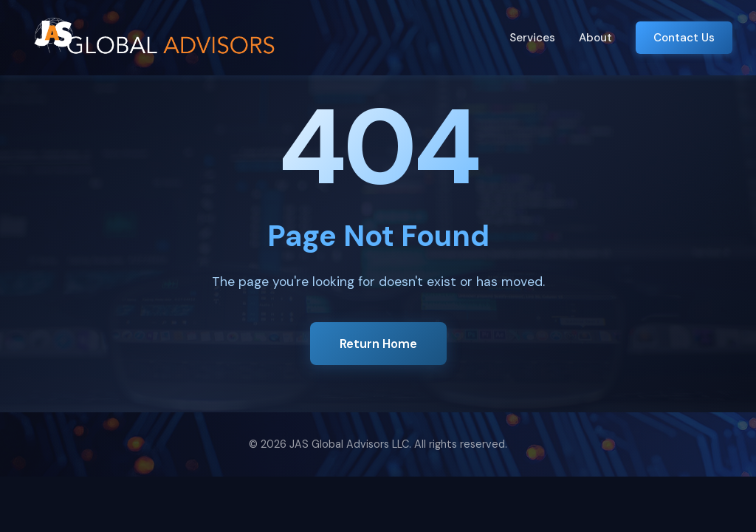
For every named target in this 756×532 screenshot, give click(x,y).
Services (532, 37)
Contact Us (684, 37)
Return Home (378, 343)
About (595, 37)
